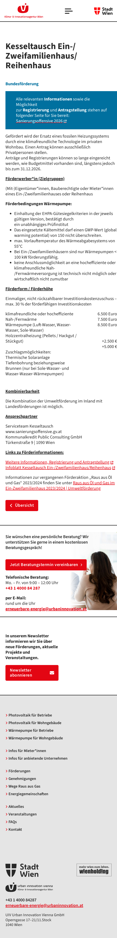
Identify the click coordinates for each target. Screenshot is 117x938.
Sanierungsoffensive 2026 (39, 121)
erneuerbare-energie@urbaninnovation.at (44, 905)
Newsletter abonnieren (32, 672)
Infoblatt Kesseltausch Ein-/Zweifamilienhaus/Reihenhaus (58, 468)
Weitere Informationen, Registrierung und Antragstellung (57, 462)
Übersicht (22, 505)
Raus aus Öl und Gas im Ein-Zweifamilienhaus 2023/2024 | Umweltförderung (60, 485)
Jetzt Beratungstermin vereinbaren (46, 565)
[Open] (69, 12)
